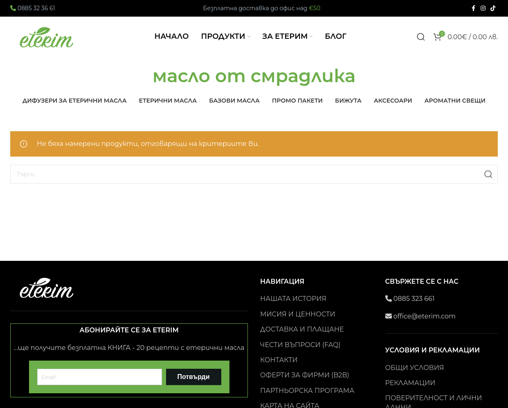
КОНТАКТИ (279, 369)
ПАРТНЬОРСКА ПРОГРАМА (307, 400)
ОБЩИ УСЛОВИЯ (414, 377)
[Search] (421, 41)
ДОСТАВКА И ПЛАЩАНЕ (302, 338)
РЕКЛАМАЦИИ (410, 392)
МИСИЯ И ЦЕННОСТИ (297, 323)
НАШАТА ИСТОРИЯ (293, 308)
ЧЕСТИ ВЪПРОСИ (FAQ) (300, 354)
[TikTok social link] (493, 8)
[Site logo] (47, 41)
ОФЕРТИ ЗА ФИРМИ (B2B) (304, 384)
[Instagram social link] (483, 8)
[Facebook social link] (473, 8)
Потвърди (193, 385)
